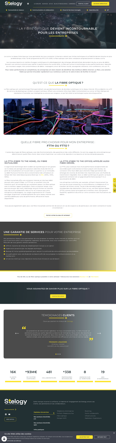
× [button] (114, 433)
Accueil (6, 24)
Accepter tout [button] (84, 437)
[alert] (58, 437)
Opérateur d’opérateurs (93, 418)
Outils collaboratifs (92, 413)
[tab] (44, 412)
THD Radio (95, 277)
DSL (42, 175)
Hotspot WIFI (62, 418)
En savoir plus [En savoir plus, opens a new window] (46, 438)
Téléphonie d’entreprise (65, 411)
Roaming (88, 411)
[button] (17, 333)
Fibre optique (62, 416)
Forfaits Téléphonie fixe (65, 413)
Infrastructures (90, 416)
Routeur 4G (84, 277)
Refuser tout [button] (101, 437)
